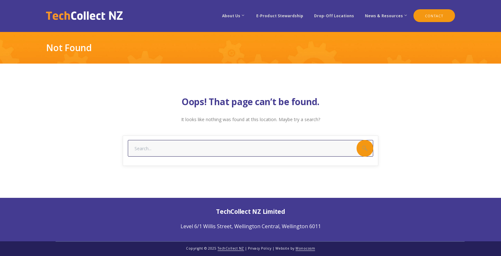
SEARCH (365, 148)
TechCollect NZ (231, 248)
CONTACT (434, 15)
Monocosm (305, 248)
